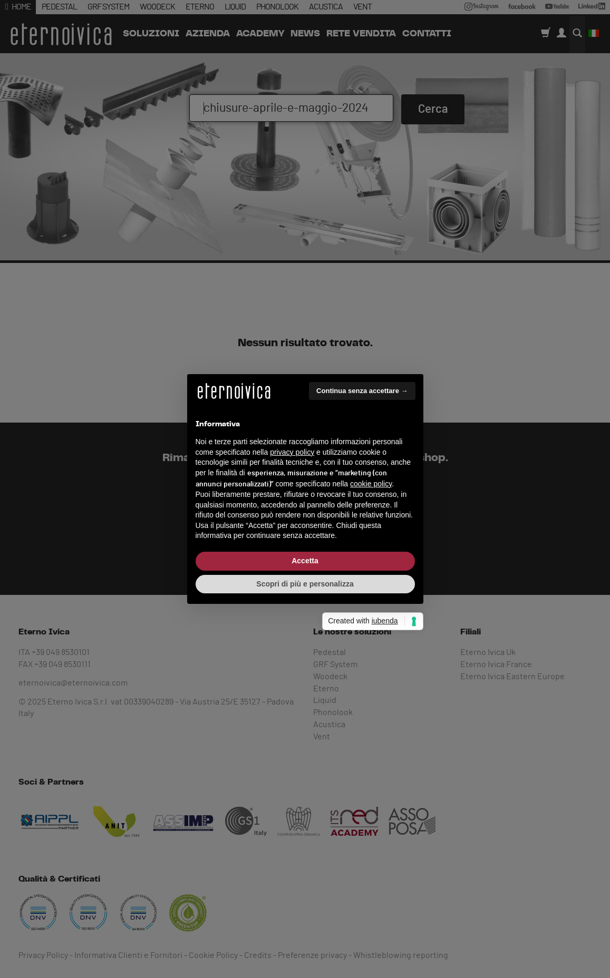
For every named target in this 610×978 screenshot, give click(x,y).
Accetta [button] (305, 560)
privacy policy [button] (292, 452)
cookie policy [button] (371, 484)
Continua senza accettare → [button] (362, 391)
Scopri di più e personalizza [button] (304, 584)
